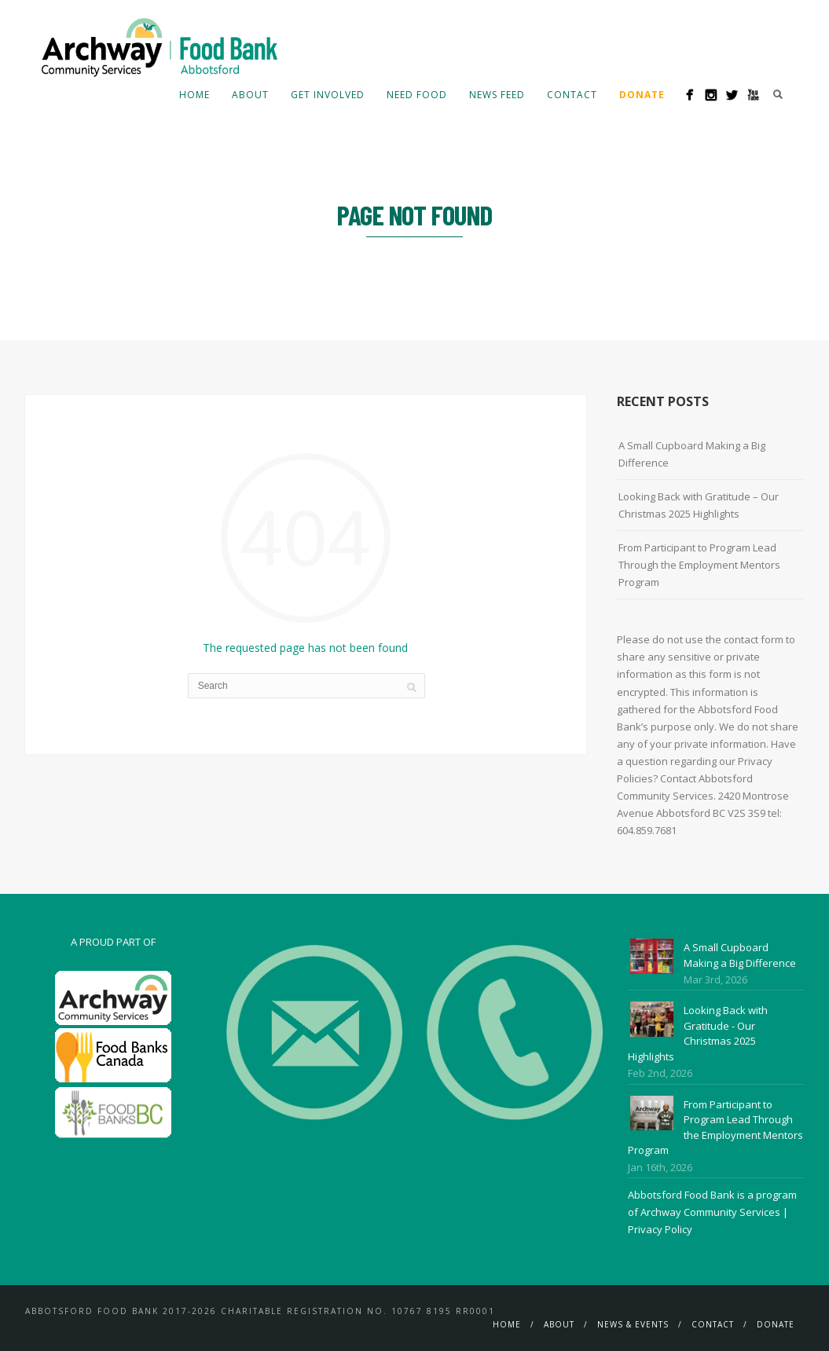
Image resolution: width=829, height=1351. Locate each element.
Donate (775, 1324)
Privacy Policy (660, 1229)
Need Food (417, 94)
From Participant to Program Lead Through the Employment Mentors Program (699, 564)
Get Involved (328, 94)
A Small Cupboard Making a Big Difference (691, 454)
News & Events (633, 1324)
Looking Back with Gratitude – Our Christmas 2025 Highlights (698, 505)
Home (194, 94)
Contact (572, 94)
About (250, 94)
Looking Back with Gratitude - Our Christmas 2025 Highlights (698, 1033)
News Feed (497, 94)
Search (777, 94)
